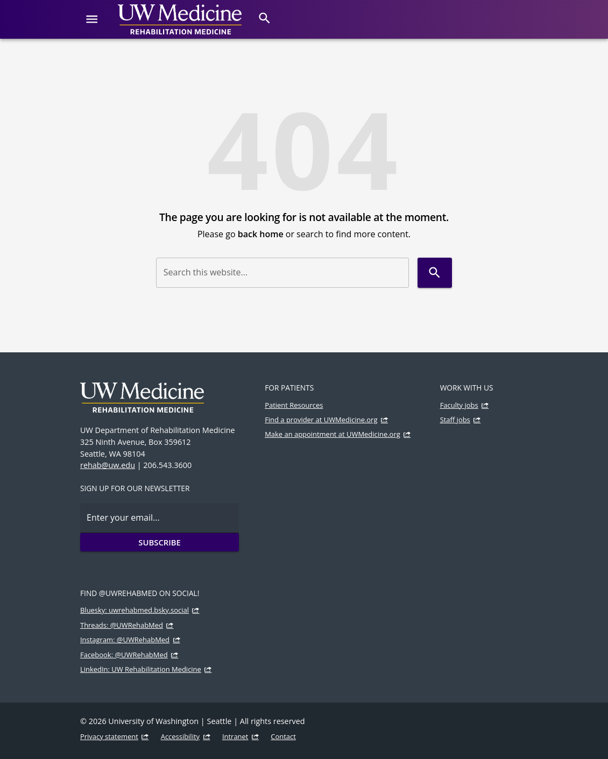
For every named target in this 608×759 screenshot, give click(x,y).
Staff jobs (455, 419)
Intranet (235, 736)
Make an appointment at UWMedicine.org (332, 434)
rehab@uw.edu (107, 465)
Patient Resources (294, 405)
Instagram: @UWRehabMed (124, 639)
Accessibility (180, 736)
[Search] (264, 18)
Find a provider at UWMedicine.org (321, 419)
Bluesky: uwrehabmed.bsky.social (134, 610)
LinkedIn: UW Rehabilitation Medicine (140, 669)
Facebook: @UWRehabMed (124, 654)
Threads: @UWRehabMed (121, 625)
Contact (283, 736)
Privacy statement (109, 736)
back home (261, 234)
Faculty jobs (459, 405)
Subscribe (159, 542)
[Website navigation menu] (91, 19)
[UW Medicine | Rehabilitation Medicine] (180, 19)
